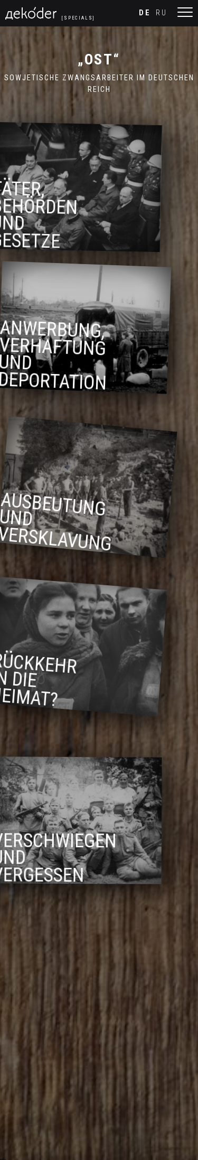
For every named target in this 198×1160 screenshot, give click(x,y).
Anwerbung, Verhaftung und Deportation (56, 358)
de (145, 12)
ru (161, 12)
